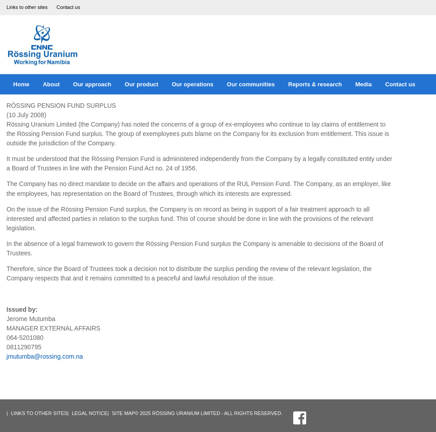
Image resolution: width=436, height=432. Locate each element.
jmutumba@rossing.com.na (45, 356)
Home (21, 84)
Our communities (251, 84)
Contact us (68, 7)
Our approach (92, 84)
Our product (141, 84)
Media (363, 84)
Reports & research (315, 84)
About (51, 84)
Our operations (193, 84)
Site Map (123, 413)
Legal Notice (89, 413)
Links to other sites (27, 7)
